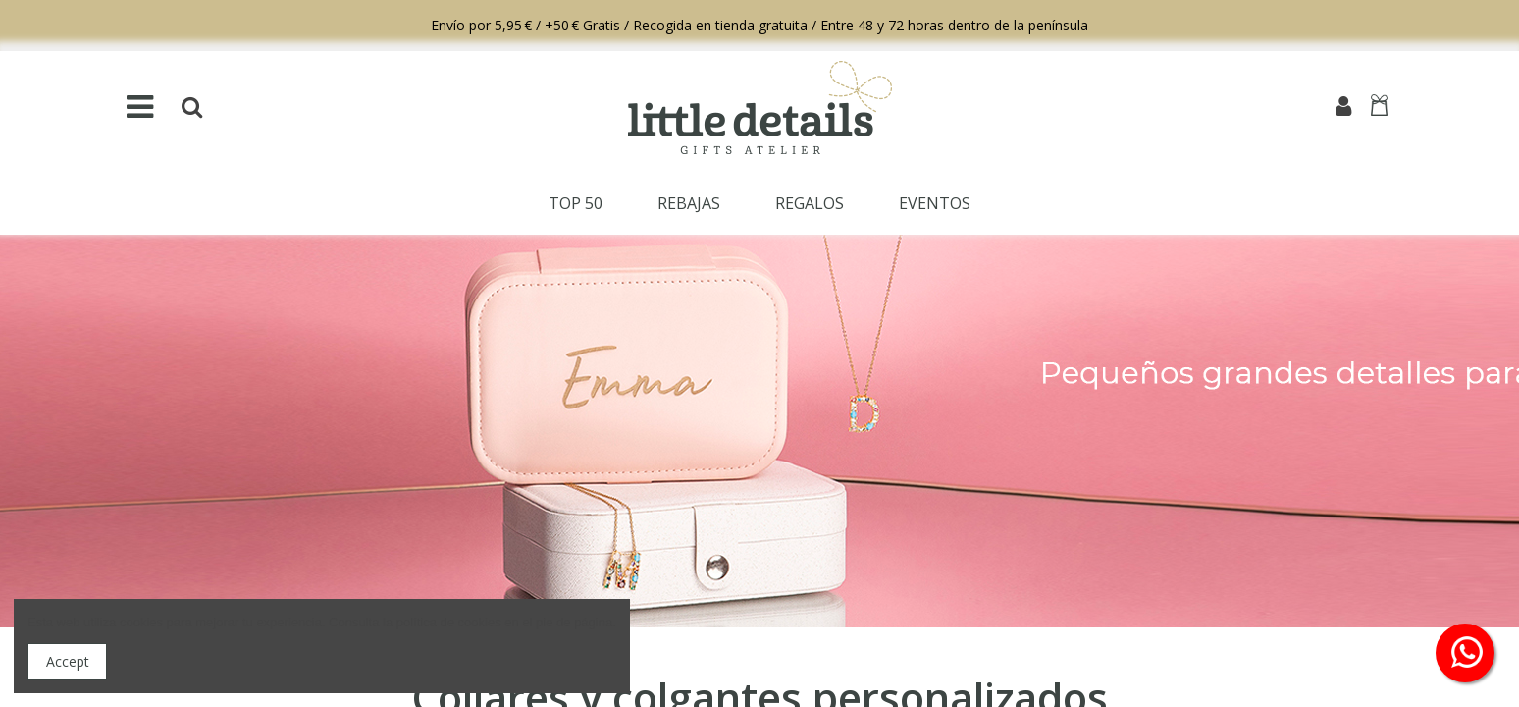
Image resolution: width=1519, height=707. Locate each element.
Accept (67, 661)
